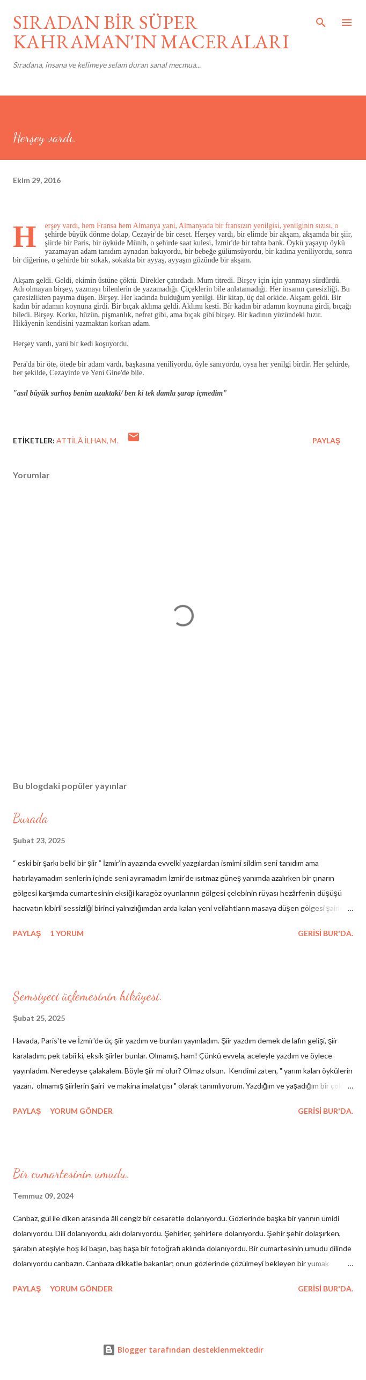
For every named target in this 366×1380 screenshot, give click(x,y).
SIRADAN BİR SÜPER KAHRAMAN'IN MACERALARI (151, 32)
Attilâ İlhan (81, 440)
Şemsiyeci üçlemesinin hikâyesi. (88, 996)
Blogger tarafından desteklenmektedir (183, 1350)
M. (114, 440)
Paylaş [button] (326, 440)
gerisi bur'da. (325, 933)
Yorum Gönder (81, 1110)
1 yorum (67, 933)
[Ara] (320, 19)
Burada (30, 818)
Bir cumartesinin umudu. (71, 1173)
